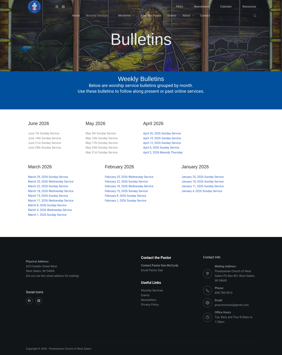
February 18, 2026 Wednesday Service (129, 186)
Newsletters (201, 6)
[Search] (254, 15)
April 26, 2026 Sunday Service (162, 133)
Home (76, 15)
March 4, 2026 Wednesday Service (50, 210)
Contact (205, 15)
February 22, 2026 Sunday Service (126, 181)
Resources (249, 6)
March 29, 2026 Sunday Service (48, 177)
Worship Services (99, 15)
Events (172, 15)
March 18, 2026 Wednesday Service (50, 191)
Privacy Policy (150, 304)
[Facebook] (57, 6)
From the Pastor (151, 15)
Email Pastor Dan (152, 270)
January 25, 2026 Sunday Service (202, 177)
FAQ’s (179, 6)
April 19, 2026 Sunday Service (162, 138)
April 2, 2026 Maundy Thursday (163, 152)
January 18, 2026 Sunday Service (202, 181)
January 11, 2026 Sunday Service (202, 186)
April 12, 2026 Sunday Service (162, 143)
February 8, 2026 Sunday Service (125, 195)
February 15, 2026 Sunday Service (126, 191)
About (189, 15)
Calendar (226, 6)
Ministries (127, 15)
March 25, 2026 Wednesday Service (50, 181)
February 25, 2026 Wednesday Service (129, 177)
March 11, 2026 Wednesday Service (50, 200)
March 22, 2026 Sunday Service (48, 186)
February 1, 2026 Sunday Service (125, 200)
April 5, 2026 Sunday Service (161, 147)
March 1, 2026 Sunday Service (47, 214)
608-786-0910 (224, 292)
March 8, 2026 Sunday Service (47, 205)
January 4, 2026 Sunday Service (201, 191)
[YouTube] (63, 6)
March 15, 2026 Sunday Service (48, 195)
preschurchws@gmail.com (232, 305)
